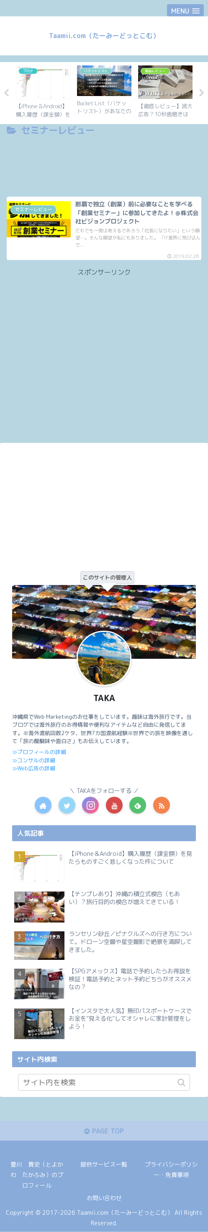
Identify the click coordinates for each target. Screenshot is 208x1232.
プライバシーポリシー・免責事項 (171, 1170)
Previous (6, 93)
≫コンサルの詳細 (33, 760)
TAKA (104, 698)
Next (202, 93)
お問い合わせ (104, 1198)
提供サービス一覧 (103, 1165)
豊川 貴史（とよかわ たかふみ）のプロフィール (36, 1175)
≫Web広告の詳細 (33, 768)
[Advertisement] (104, 164)
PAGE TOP (104, 1131)
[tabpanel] (43, 91)
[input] (104, 1082)
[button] (181, 1082)
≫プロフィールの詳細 (39, 752)
